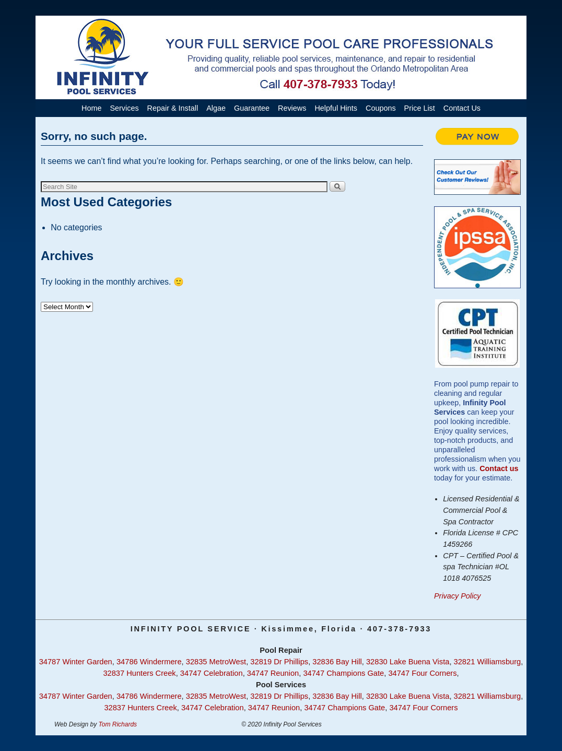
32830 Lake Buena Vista (407, 662)
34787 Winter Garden (75, 662)
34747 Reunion (273, 673)
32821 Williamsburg (487, 662)
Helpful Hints (335, 108)
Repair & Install (172, 108)
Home (91, 108)
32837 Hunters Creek (139, 673)
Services (124, 108)
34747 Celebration (211, 673)
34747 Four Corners (422, 673)
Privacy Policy (457, 596)
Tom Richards (118, 724)
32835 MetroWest (216, 662)
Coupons (381, 108)
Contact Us (462, 108)
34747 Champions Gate (343, 673)
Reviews (292, 108)
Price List (419, 108)
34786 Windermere (149, 662)
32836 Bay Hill (337, 662)
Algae (216, 108)
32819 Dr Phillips (279, 662)
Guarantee (252, 108)
